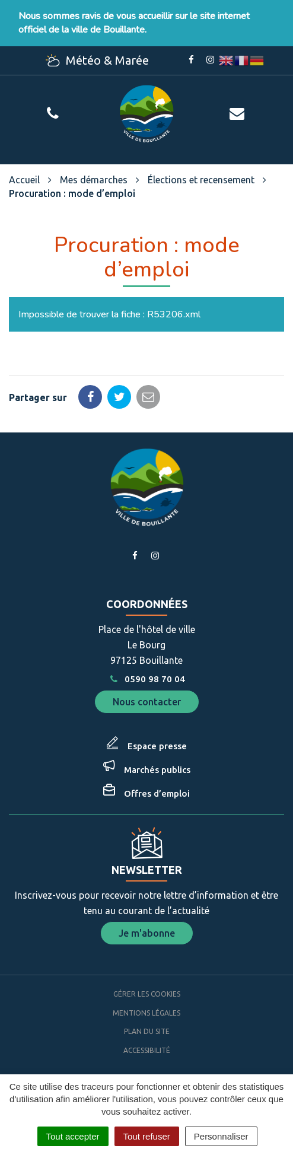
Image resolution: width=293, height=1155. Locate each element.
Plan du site (147, 1031)
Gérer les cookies (146, 994)
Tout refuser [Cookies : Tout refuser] (146, 1136)
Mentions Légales (146, 1013)
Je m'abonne (147, 933)
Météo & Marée (97, 60)
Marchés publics (157, 770)
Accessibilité (146, 1050)
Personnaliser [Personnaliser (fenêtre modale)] (221, 1136)
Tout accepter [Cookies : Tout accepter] (73, 1136)
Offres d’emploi (157, 793)
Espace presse (157, 746)
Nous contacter (147, 701)
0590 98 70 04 (146, 679)
